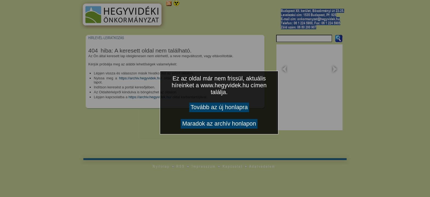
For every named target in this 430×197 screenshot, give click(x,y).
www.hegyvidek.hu (224, 85)
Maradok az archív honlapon (219, 123)
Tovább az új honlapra (219, 107)
